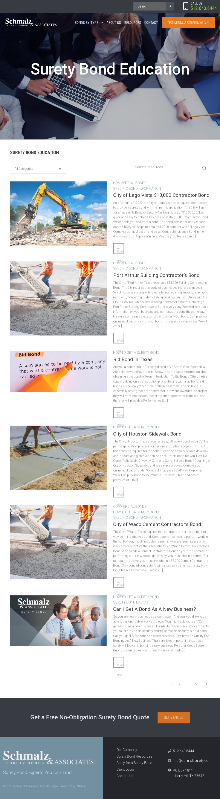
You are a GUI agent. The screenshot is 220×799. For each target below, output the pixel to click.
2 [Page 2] (179, 684)
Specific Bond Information (137, 187)
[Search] (149, 6)
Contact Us (123, 776)
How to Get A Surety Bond (136, 351)
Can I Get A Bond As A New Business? (154, 607)
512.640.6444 (183, 752)
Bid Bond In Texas (133, 358)
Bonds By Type (86, 23)
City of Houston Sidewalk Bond (147, 432)
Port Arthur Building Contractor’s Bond (156, 274)
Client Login (123, 769)
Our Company (125, 750)
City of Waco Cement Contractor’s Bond (157, 522)
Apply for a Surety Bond (132, 763)
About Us (114, 23)
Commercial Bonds (130, 181)
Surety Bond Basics (130, 601)
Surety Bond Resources (132, 756)
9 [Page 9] (196, 684)
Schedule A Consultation (188, 22)
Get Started (175, 717)
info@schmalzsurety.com (192, 762)
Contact (151, 23)
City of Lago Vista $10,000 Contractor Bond (161, 193)
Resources (132, 23)
